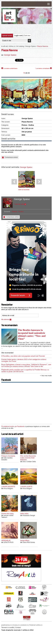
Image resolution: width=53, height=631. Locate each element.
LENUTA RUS (8, 542)
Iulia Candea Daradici (6, 459)
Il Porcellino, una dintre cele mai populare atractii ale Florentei (23, 356)
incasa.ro (16, 625)
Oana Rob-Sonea (29, 542)
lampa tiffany (24, 540)
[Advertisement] (27, 28)
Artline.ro (12, 46)
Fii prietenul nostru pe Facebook (12, 426)
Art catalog (20, 46)
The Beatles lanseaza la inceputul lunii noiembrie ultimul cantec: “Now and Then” (31, 334)
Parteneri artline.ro (36, 625)
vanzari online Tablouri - (7, 516)
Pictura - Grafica (18, 212)
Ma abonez (6, 319)
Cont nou (27, 35)
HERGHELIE (5, 540)
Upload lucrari (7, 35)
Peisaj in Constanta (8, 456)
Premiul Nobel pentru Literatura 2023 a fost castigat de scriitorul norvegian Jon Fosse (23, 360)
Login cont (18, 35)
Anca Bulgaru (8, 488)
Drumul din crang (7, 514)
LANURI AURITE (26, 487)
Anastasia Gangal (28, 515)
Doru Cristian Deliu (29, 462)
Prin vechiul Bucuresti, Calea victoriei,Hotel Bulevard (28, 458)
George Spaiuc (30, 46)
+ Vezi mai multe (46, 376)
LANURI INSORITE (8, 487)
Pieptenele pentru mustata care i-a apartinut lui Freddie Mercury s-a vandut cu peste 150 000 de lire (25, 371)
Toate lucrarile (20, 204)
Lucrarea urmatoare (44, 68)
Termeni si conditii (7, 627)
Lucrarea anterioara (9, 68)
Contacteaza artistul (10, 157)
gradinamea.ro (6, 625)
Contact (18, 627)
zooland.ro (24, 625)
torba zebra (24, 514)
